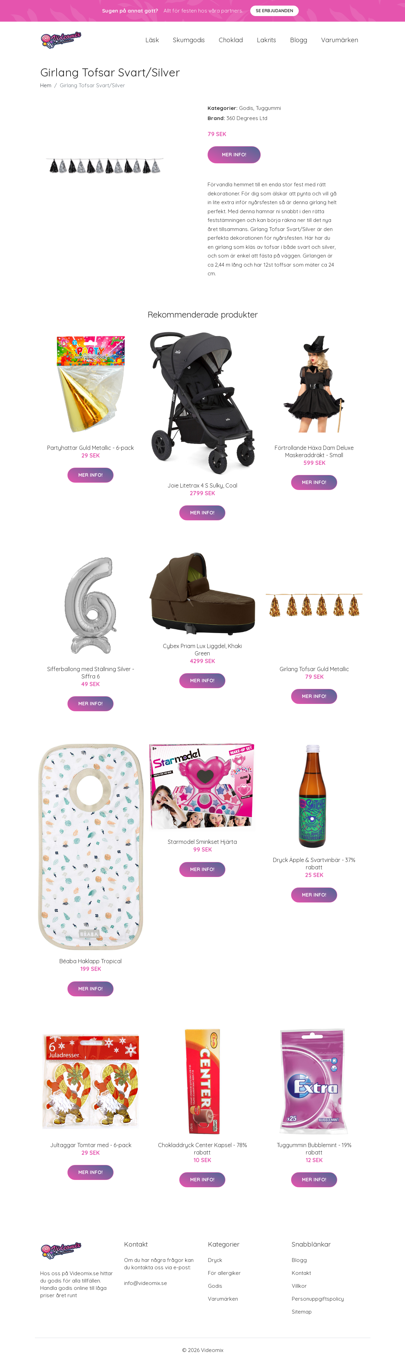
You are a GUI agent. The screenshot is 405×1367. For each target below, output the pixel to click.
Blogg (298, 42)
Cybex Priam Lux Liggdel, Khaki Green (202, 654)
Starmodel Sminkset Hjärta (202, 847)
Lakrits (266, 42)
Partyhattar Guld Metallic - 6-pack (90, 452)
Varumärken (339, 42)
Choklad (231, 42)
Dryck (215, 1265)
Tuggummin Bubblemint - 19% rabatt (314, 1153)
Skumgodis (189, 42)
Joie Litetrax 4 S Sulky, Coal (202, 490)
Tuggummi (268, 113)
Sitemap (302, 1316)
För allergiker (224, 1278)
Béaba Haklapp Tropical (90, 966)
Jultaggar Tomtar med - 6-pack (90, 1149)
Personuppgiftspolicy (318, 1303)
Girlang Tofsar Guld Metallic (314, 673)
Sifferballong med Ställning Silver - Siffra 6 (90, 677)
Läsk (152, 42)
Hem (45, 90)
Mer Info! (234, 159)
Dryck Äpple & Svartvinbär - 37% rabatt (314, 869)
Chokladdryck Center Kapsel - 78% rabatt (202, 1153)
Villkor (299, 1290)
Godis (246, 113)
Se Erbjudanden (274, 10)
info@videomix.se (145, 1288)
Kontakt (301, 1278)
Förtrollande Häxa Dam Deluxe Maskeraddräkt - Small (314, 456)
